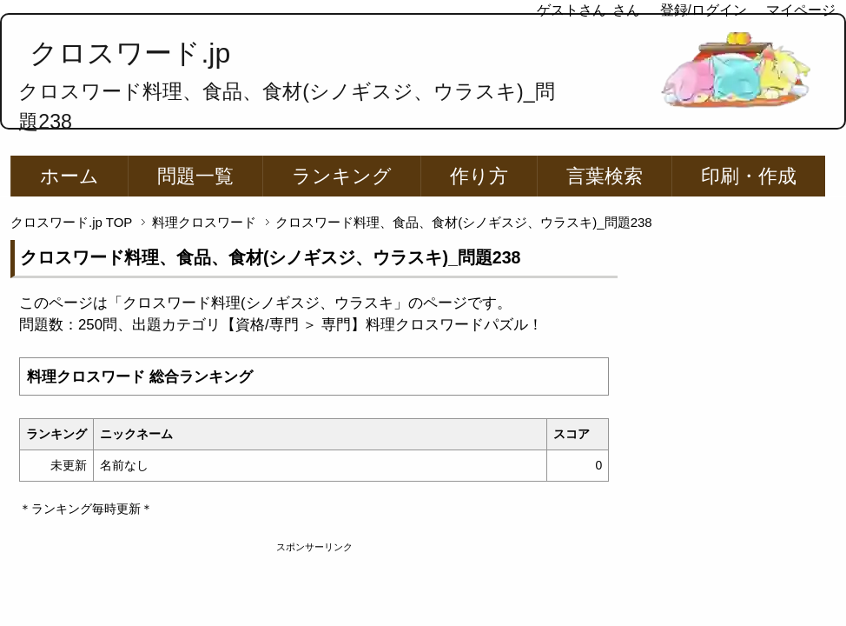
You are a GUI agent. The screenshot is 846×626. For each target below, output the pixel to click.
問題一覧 (195, 176)
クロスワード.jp (130, 53)
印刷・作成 (748, 176)
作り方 (479, 176)
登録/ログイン (703, 10)
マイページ (801, 10)
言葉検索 (604, 176)
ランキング (342, 176)
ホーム (69, 176)
